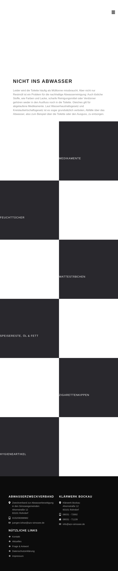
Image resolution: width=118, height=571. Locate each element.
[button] (113, 12)
